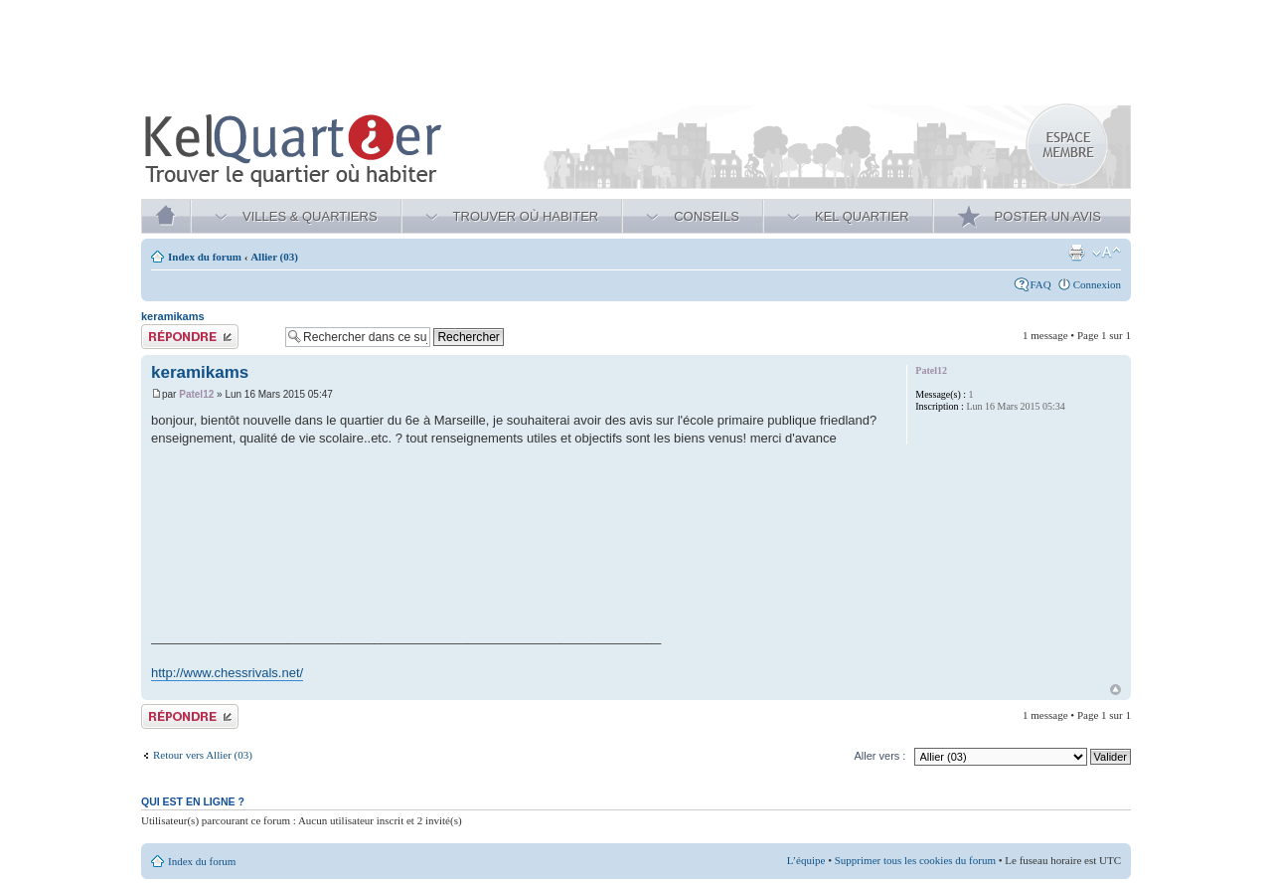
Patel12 (196, 394)
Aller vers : (879, 756)
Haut (1115, 689)
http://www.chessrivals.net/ (227, 672)
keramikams (173, 316)
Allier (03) (274, 257)
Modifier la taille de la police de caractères (1106, 253)
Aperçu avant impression (1076, 253)
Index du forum (204, 257)
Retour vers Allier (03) (202, 755)
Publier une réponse (208, 336)
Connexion (1097, 284)
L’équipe (806, 860)
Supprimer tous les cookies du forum (915, 860)
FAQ (1041, 284)
